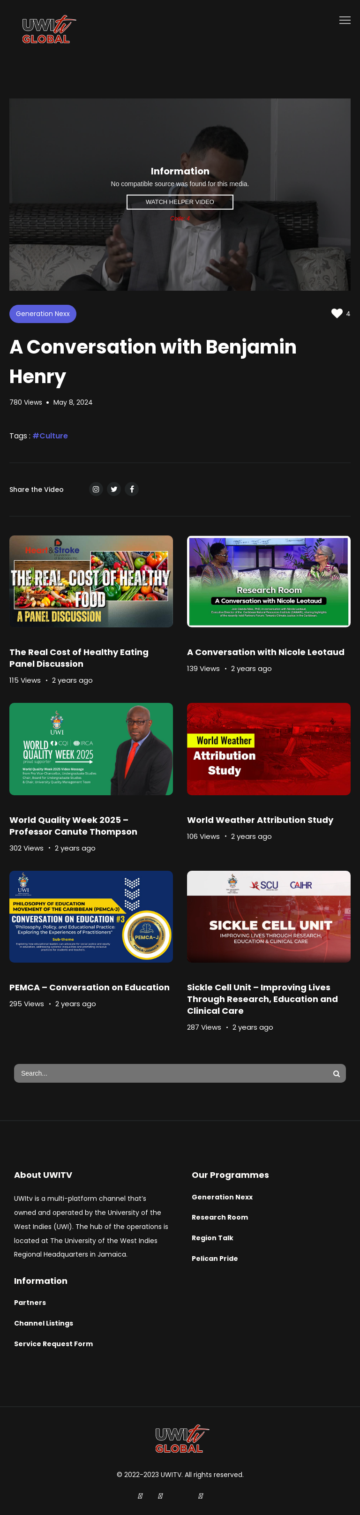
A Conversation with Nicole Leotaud (266, 652)
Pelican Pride (215, 1258)
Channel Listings (43, 1323)
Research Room (220, 1217)
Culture (53, 435)
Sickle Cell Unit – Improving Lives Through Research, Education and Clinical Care (262, 999)
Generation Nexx (43, 313)
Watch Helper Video (180, 201)
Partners (30, 1302)
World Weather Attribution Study (260, 820)
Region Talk (212, 1238)
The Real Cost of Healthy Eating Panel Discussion (79, 658)
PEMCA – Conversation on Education (89, 987)
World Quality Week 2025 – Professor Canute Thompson (73, 825)
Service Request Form (53, 1344)
